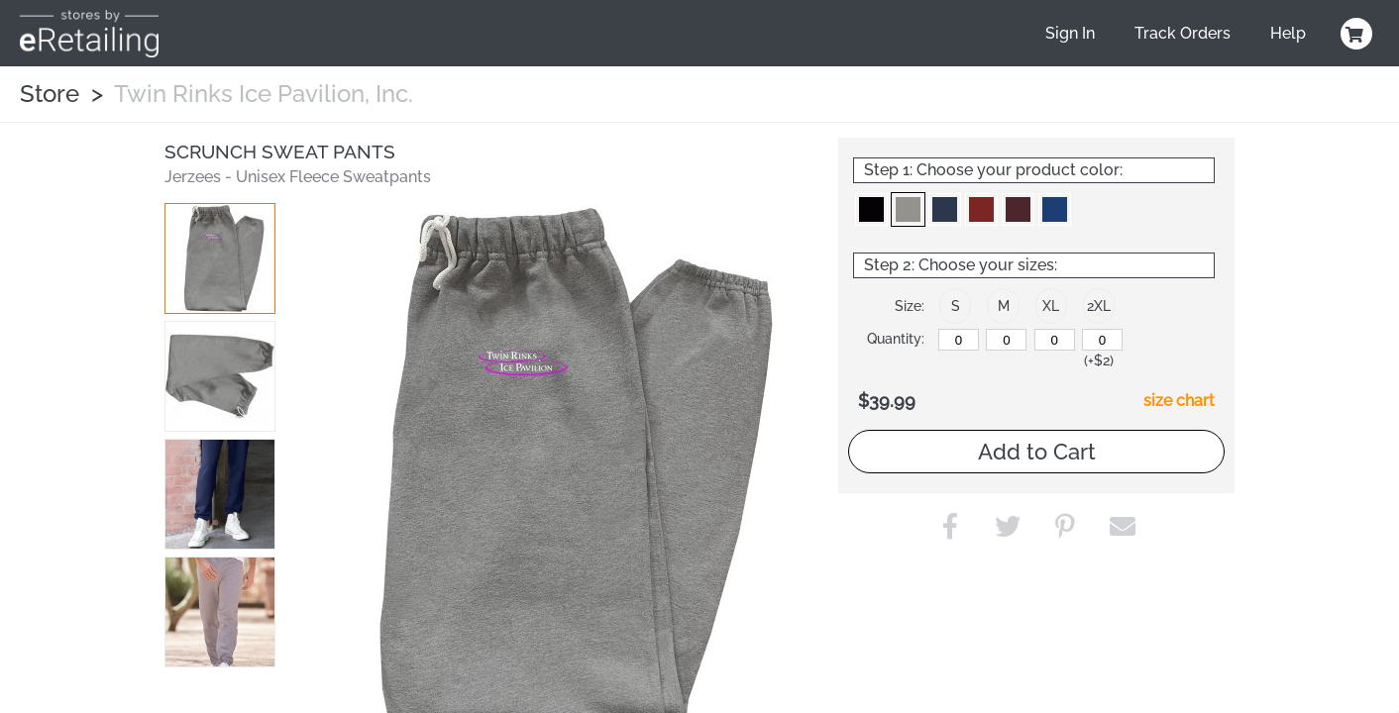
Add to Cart (1037, 451)
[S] (958, 340)
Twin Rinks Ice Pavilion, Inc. (263, 93)
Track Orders (1182, 33)
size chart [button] (1179, 400)
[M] (1006, 340)
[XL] (1054, 340)
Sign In (1070, 33)
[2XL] (1102, 340)
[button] (219, 258)
